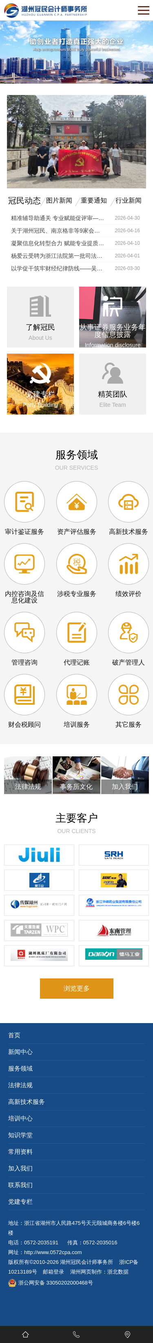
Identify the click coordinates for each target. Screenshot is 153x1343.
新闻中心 (20, 1051)
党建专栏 (20, 1201)
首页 (14, 1035)
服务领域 (20, 1068)
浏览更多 (77, 988)
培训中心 (20, 1118)
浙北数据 (118, 1272)
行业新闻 (128, 200)
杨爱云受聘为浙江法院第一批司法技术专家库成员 (58, 256)
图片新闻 (59, 200)
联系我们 (20, 1184)
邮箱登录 (53, 1272)
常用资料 (20, 1151)
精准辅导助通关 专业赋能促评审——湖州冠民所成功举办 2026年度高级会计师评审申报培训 (58, 218)
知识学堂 (20, 1134)
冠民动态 (24, 200)
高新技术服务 (26, 1101)
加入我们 (20, 1168)
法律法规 (20, 1085)
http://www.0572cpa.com (53, 1252)
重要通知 (94, 200)
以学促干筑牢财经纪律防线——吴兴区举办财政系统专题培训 (58, 268)
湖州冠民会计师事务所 (86, 1262)
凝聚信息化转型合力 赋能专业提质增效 (58, 243)
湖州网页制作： (88, 1272)
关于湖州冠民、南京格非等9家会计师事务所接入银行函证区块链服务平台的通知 (58, 230)
